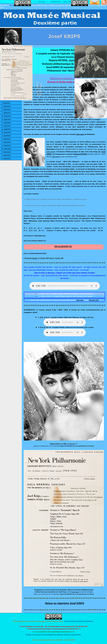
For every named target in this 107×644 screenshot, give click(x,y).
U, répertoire (6, 142)
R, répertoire (6, 132)
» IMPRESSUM (55, 2)
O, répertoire (6, 123)
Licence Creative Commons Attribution (78, 621)
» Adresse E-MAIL (100, 2)
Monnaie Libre (94, 300)
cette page (80, 134)
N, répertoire (6, 119)
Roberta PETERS (80, 154)
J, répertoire (6, 106)
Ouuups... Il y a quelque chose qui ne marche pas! (65, 322)
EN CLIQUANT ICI (63, 246)
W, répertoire (6, 149)
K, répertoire (6, 110)
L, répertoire (6, 113)
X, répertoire (6, 152)
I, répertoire (6, 103)
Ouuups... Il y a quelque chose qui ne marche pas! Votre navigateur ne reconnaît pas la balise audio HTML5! (64, 286)
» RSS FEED (66, 2)
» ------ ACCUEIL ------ (41, 2)
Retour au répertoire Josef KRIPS (64, 603)
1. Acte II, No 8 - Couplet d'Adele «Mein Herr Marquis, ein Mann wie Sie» (65, 294)
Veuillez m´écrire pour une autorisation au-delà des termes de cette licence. (53, 635)
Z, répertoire (6, 159)
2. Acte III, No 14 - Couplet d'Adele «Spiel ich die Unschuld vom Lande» (66, 296)
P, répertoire (6, 126)
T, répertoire (6, 139)
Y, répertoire (6, 155)
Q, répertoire (6, 129)
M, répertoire (6, 116)
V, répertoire (6, 146)
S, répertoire (6, 136)
